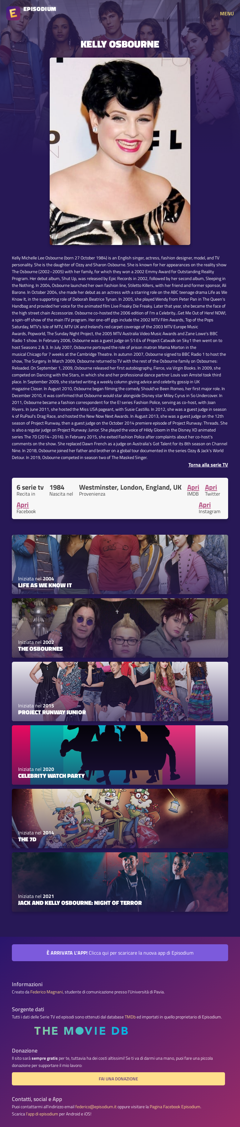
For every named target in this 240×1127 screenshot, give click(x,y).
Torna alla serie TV (208, 464)
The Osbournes (40, 648)
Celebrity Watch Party (51, 775)
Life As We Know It (45, 585)
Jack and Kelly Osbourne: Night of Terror (80, 902)
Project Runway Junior (52, 712)
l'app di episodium (42, 1113)
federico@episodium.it (96, 1106)
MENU (227, 13)
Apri (193, 487)
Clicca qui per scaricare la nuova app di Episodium (120, 952)
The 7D (27, 839)
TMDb (130, 1016)
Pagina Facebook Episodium (175, 1106)
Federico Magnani (46, 991)
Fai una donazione (118, 1078)
